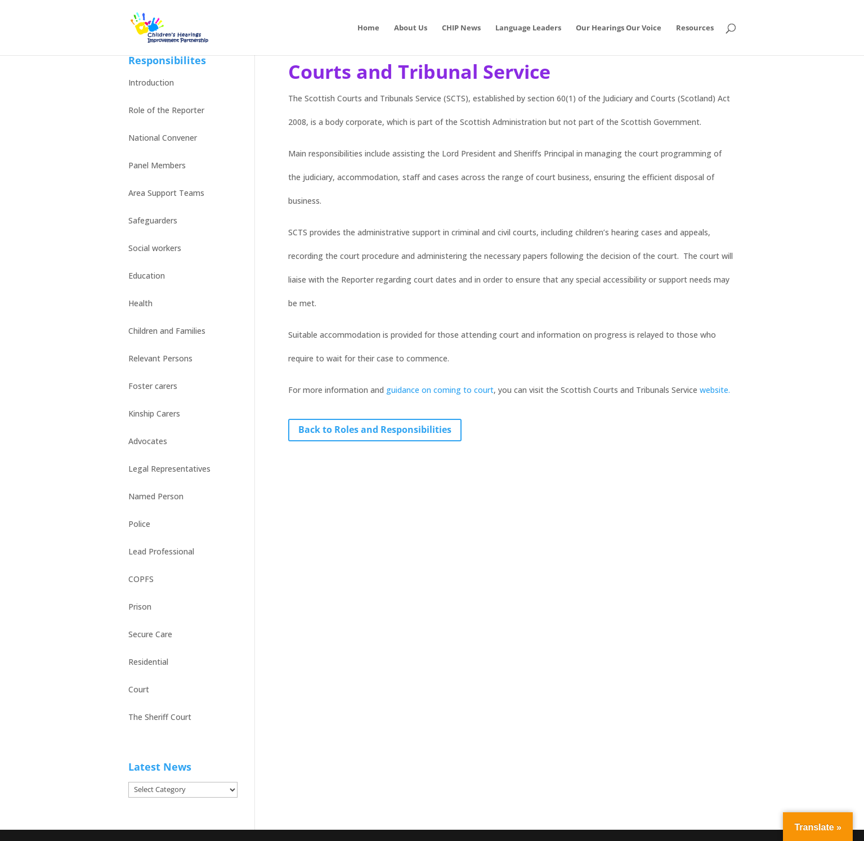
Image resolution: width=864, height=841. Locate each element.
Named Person (155, 496)
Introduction (151, 82)
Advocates (147, 441)
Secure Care (150, 634)
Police (139, 523)
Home (368, 28)
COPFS (141, 579)
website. (715, 389)
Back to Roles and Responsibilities (374, 429)
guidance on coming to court (440, 389)
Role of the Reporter (166, 110)
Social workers (154, 248)
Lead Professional (161, 551)
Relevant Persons (160, 358)
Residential (148, 661)
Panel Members (157, 165)
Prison (139, 606)
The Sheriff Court (159, 717)
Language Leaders (528, 28)
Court (138, 689)
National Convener (162, 137)
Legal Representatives (169, 468)
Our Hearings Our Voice (618, 28)
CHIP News (461, 28)
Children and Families (166, 330)
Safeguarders (152, 220)
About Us (410, 28)
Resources (695, 28)
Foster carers (152, 386)
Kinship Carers (154, 413)
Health (140, 303)
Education (146, 275)
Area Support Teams (166, 192)
